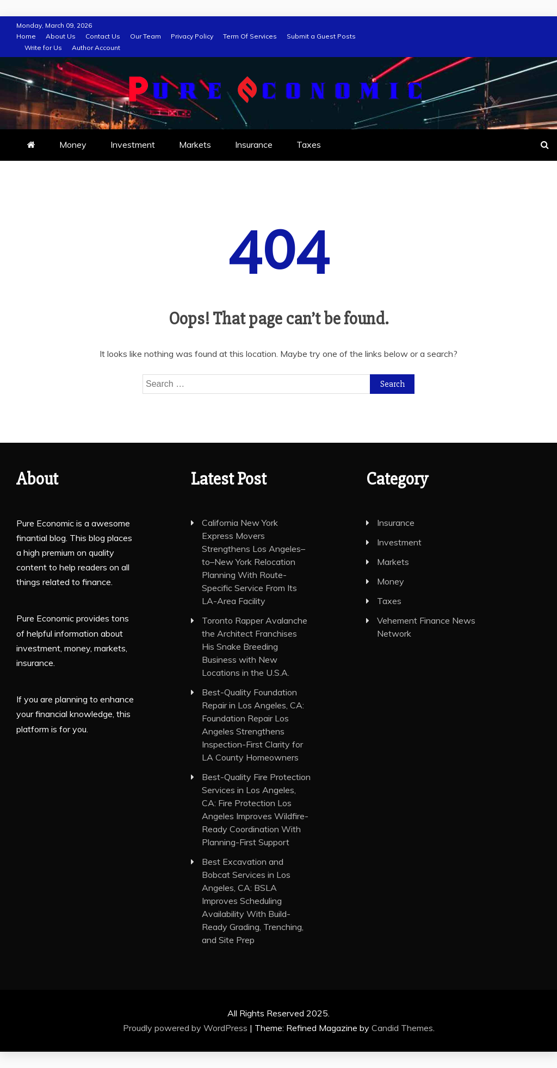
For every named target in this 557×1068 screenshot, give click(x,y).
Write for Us (43, 47)
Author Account (96, 47)
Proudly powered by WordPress (186, 1027)
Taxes (308, 144)
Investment (132, 144)
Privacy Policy (192, 36)
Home (26, 36)
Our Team (145, 36)
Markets (195, 144)
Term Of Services (250, 36)
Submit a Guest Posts (321, 36)
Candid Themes (402, 1027)
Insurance (254, 144)
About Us (61, 36)
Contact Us (102, 36)
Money (72, 144)
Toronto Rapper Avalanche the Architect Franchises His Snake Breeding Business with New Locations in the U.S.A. (254, 646)
